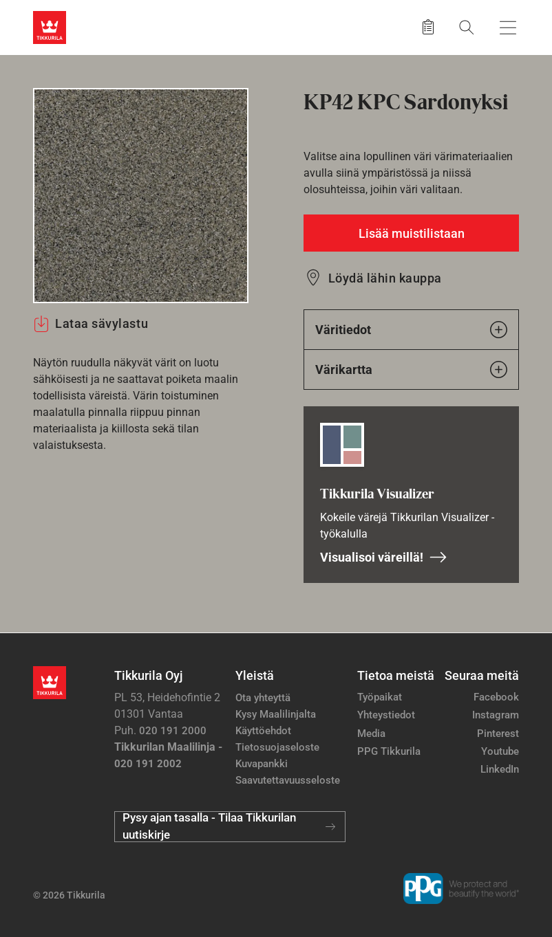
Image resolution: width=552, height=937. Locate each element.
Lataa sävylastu (90, 324)
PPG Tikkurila (389, 751)
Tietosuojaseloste (277, 747)
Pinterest (498, 733)
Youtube (500, 751)
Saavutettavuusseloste (287, 780)
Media (371, 733)
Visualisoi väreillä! (383, 557)
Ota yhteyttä (262, 698)
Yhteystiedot (386, 715)
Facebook (496, 697)
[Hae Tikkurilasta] (466, 27)
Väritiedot (411, 329)
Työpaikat (379, 697)
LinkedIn (499, 769)
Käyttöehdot (263, 731)
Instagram (495, 715)
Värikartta (411, 369)
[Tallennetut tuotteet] (428, 27)
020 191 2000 (172, 731)
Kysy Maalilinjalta (275, 714)
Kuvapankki (261, 764)
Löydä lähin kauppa (385, 278)
